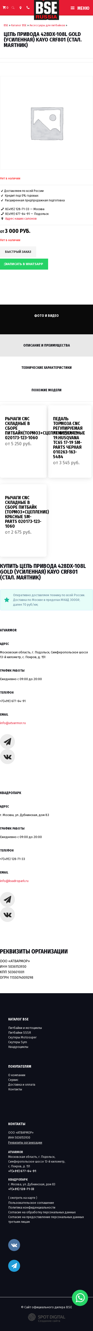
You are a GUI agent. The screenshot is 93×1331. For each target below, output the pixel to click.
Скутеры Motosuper (22, 1037)
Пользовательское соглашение (31, 1203)
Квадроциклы (18, 1047)
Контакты (15, 1089)
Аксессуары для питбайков (47, 25)
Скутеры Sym (17, 1042)
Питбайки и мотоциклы (25, 1028)
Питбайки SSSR (19, 1032)
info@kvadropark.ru (14, 881)
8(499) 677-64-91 (17, 214)
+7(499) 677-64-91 (13, 701)
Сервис (13, 1080)
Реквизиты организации (25, 1142)
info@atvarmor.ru (13, 723)
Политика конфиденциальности (31, 1207)
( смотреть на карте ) (22, 1198)
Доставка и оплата (21, 1084)
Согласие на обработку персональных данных (42, 1212)
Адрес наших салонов (21, 218)
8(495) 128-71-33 (17, 209)
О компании (16, 1075)
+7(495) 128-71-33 (12, 859)
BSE (6, 25)
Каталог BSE (19, 25)
